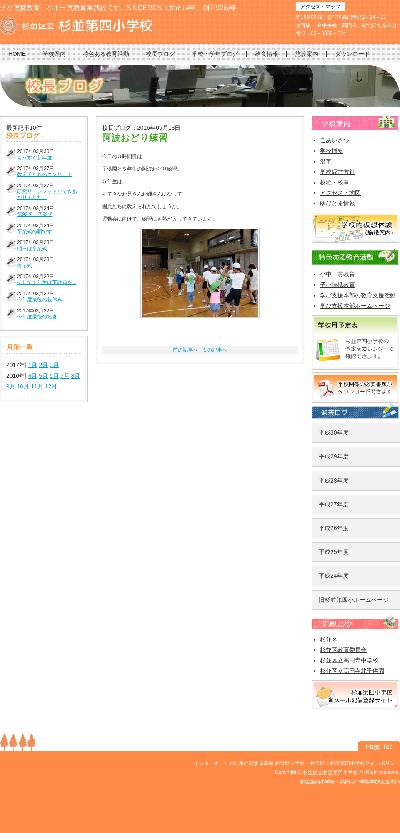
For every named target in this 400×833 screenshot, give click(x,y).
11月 (37, 386)
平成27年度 (334, 504)
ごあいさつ (334, 140)
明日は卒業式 (32, 249)
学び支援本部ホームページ (355, 305)
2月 (43, 365)
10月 (23, 386)
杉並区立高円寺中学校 (349, 660)
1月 (33, 365)
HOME (17, 53)
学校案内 (54, 53)
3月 (54, 365)
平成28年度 (334, 480)
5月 (43, 375)
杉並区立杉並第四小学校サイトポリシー (355, 763)
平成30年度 (334, 432)
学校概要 (331, 150)
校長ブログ (160, 53)
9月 (10, 386)
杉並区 (329, 639)
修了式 (24, 266)
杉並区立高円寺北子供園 (352, 670)
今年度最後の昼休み (39, 299)
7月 (65, 375)
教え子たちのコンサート (44, 174)
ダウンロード (352, 53)
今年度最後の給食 (37, 317)
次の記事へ (214, 350)
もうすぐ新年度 (34, 158)
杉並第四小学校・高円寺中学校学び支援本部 (350, 782)
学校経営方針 (337, 172)
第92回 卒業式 (34, 214)
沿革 (326, 161)
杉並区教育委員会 (343, 650)
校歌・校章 (334, 182)
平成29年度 (334, 456)
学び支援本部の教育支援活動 (358, 295)
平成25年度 (334, 552)
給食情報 (266, 53)
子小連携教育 (337, 285)
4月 (33, 375)
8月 (75, 375)
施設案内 (306, 53)
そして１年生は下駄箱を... (46, 282)
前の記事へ (185, 350)
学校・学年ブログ (215, 53)
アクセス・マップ (320, 7)
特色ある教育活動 (105, 53)
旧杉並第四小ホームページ (354, 599)
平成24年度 (334, 575)
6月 (54, 375)
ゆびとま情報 (337, 203)
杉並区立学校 (290, 763)
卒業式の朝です (34, 231)
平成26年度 (334, 528)
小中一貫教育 (337, 274)
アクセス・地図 (340, 192)
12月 (51, 386)
